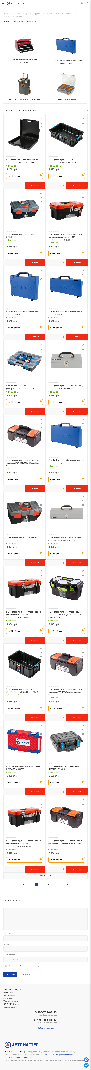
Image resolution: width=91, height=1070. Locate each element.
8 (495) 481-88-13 (45, 1021)
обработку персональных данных (31, 966)
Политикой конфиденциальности (60, 1055)
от (14, 176)
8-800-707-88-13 (45, 1013)
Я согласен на (26, 966)
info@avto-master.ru (45, 1028)
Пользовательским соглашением (18, 1058)
